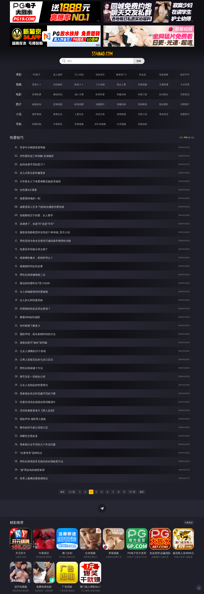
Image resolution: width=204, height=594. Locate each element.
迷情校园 (121, 114)
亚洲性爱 (36, 94)
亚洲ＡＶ (36, 84)
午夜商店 (57, 124)
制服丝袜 (121, 94)
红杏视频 (121, 124)
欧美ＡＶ (79, 84)
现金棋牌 (163, 74)
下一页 (132, 491)
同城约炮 (36, 124)
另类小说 (142, 114)
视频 (19, 84)
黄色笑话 (163, 114)
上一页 (72, 491)
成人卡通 (79, 94)
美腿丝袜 (121, 104)
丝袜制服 (142, 84)
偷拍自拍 (57, 94)
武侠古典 (100, 114)
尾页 (142, 491)
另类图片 (184, 104)
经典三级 (142, 94)
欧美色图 (79, 104)
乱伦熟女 (163, 94)
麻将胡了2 (121, 74)
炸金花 (142, 74)
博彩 (19, 74)
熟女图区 (163, 104)
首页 (62, 491)
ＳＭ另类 (184, 84)
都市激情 (36, 114)
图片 (19, 104)
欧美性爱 (100, 94)
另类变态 (184, 94)
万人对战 (79, 74)
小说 (19, 114)
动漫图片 (100, 104)
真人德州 (57, 74)
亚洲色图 (57, 104)
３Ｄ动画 (100, 84)
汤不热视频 (100, 124)
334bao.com (102, 54)
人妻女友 (79, 114)
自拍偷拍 (57, 84)
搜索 (139, 61)
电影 (19, 94)
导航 (19, 124)
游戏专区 (100, 74)
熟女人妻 (121, 84)
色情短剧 (142, 124)
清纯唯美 (142, 104)
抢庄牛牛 (184, 74)
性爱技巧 (184, 114)
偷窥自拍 (36, 104)
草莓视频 (79, 124)
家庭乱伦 (57, 114)
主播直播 (163, 84)
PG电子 (36, 74)
